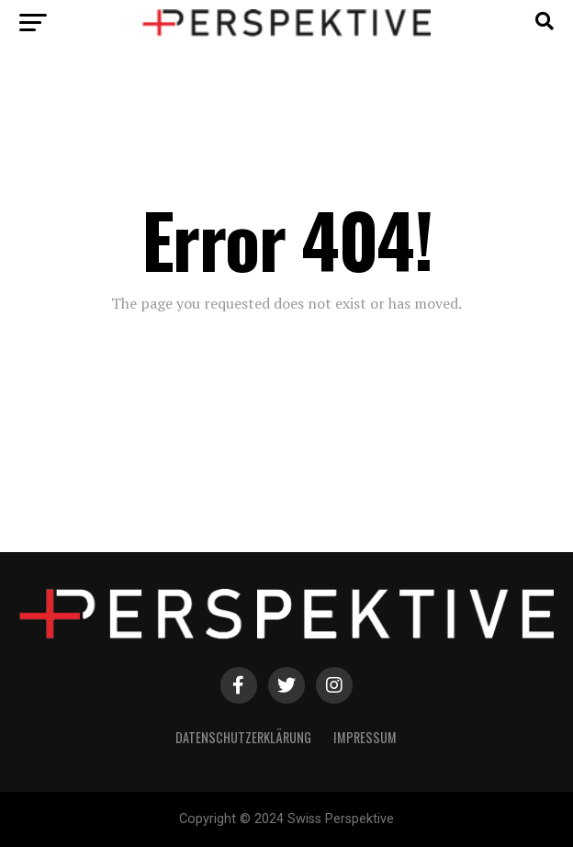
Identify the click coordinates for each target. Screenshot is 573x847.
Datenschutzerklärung (243, 737)
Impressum (365, 737)
